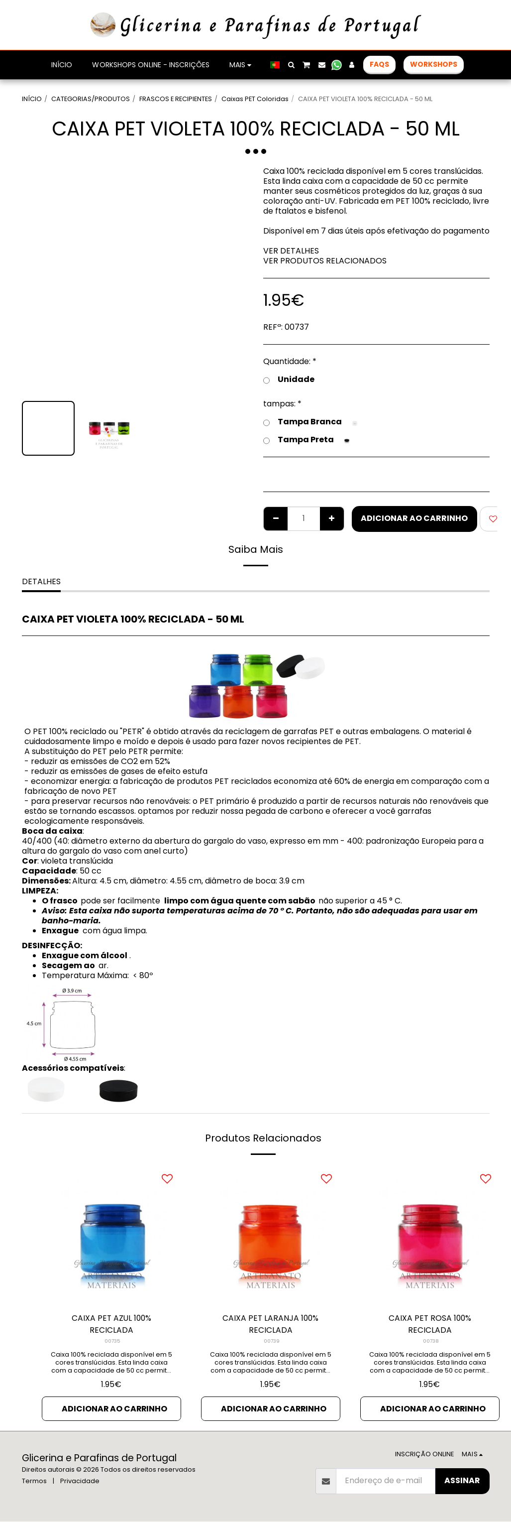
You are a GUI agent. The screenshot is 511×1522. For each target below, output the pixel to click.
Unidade (288, 379)
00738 (431, 1341)
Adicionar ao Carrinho (414, 518)
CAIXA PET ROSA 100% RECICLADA (430, 1324)
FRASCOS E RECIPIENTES (175, 99)
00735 (112, 1341)
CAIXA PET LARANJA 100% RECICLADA (270, 1324)
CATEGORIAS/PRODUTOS (90, 99)
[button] (291, 64)
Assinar (462, 1481)
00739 (272, 1341)
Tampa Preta (307, 440)
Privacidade (80, 1481)
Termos (34, 1481)
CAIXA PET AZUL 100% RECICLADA (111, 1324)
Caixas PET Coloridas (255, 99)
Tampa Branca (311, 422)
